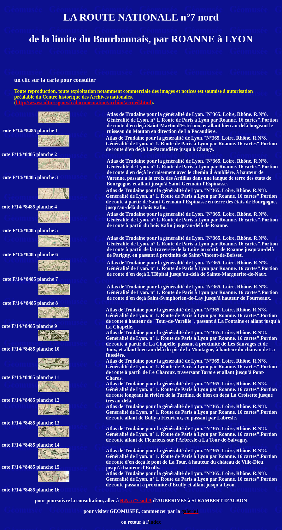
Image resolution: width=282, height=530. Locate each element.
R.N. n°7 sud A (135, 500)
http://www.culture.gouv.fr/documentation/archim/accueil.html (83, 102)
